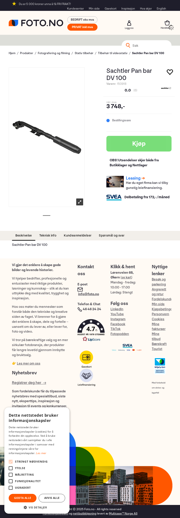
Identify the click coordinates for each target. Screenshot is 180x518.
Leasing (133, 178)
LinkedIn (117, 309)
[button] (90, 331)
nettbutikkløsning (84, 513)
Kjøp (139, 144)
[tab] (23, 236)
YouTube (117, 314)
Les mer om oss (28, 363)
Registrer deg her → (29, 382)
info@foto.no (88, 294)
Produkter (26, 53)
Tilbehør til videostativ (112, 53)
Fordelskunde (162, 299)
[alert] (36, 460)
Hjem (12, 53)
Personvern (160, 314)
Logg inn (129, 23)
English (161, 8)
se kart (126, 277)
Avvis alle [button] (52, 498)
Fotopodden (120, 334)
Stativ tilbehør (84, 53)
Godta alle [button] (22, 498)
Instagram (118, 319)
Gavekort (110, 8)
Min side (94, 8)
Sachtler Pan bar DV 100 (148, 53)
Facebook (118, 324)
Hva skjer (146, 8)
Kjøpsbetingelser (165, 309)
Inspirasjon (128, 8)
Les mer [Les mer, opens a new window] (41, 453)
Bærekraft (159, 344)
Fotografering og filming (54, 53)
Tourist (157, 349)
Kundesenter (75, 8)
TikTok (116, 329)
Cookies (158, 319)
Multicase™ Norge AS (123, 513)
